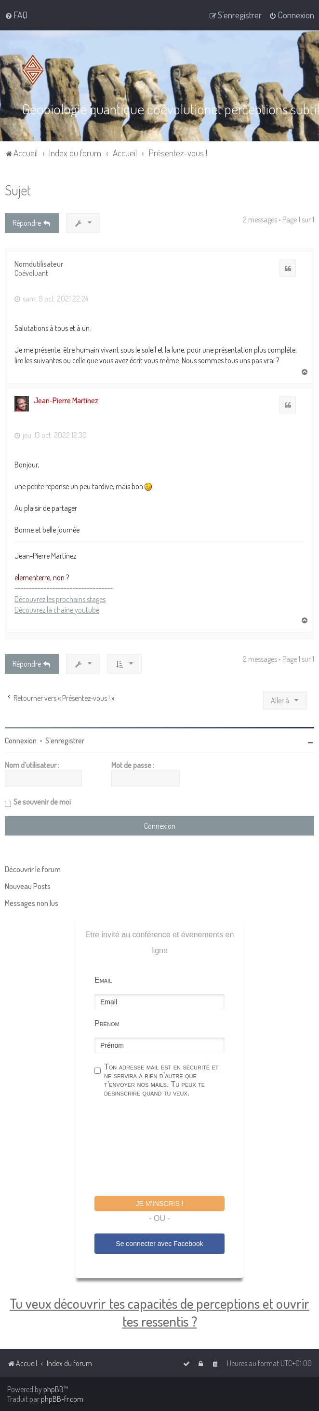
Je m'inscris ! (159, 1203)
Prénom (107, 1023)
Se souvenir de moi (42, 801)
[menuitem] (16, 15)
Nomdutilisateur (38, 263)
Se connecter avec (159, 1243)
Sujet (18, 189)
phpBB (53, 1389)
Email (103, 979)
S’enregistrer (64, 740)
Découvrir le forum (33, 869)
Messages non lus (31, 902)
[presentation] (167, 1147)
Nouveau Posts (28, 885)
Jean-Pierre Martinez (66, 399)
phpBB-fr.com (62, 1399)
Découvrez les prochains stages (60, 598)
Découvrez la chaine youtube (56, 609)
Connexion (21, 740)
